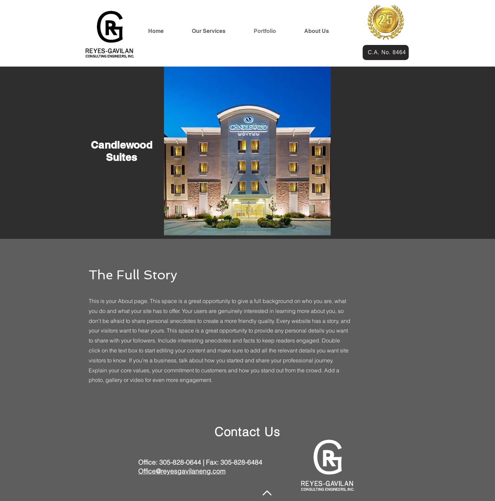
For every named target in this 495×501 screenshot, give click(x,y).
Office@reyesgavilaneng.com (182, 471)
